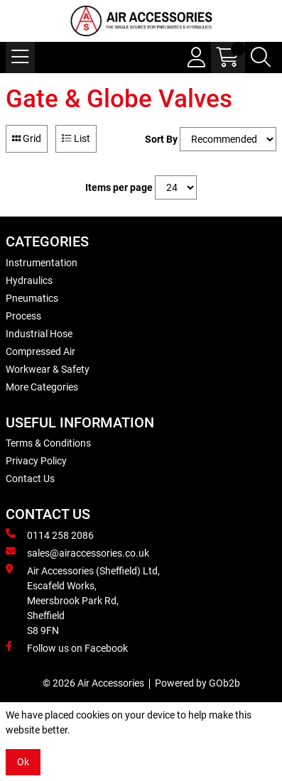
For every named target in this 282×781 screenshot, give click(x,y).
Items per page (119, 187)
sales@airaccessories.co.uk (77, 552)
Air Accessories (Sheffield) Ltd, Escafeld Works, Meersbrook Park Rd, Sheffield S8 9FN (83, 600)
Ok (23, 762)
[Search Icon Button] (260, 57)
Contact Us (30, 478)
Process (23, 316)
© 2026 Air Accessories (93, 683)
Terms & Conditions (48, 443)
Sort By (161, 139)
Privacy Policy (36, 460)
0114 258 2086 (50, 534)
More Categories (42, 387)
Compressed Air (40, 351)
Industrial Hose (39, 333)
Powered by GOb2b (197, 683)
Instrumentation (41, 262)
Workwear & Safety (48, 369)
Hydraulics (29, 280)
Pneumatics (32, 298)
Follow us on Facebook (67, 647)
